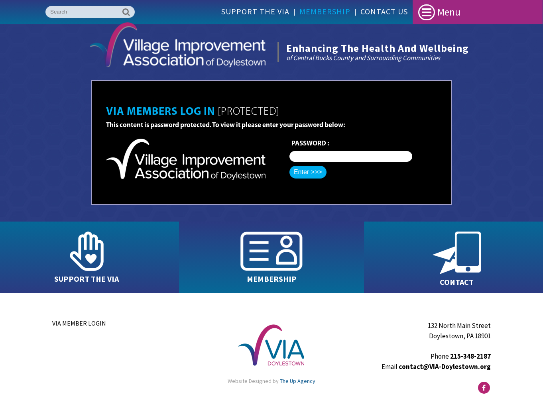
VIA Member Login (79, 323)
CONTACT (457, 282)
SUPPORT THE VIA (86, 279)
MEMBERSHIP (272, 279)
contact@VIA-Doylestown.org (445, 366)
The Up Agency (297, 381)
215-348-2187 (470, 356)
